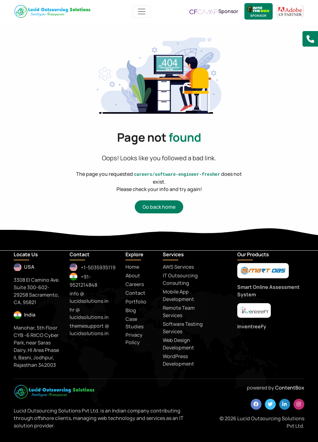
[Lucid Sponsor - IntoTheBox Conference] (258, 11)
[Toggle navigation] (141, 11)
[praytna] (254, 310)
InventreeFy (251, 326)
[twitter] (270, 404)
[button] (310, 39)
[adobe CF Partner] (290, 10)
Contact (135, 292)
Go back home (159, 206)
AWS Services (178, 266)
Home (132, 266)
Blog (130, 310)
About (132, 275)
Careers (134, 284)
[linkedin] (284, 404)
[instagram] (298, 404)
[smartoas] (263, 271)
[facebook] (256, 404)
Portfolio (135, 301)
